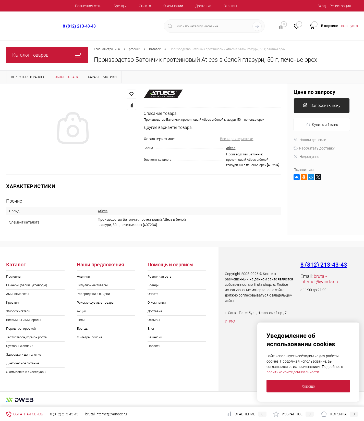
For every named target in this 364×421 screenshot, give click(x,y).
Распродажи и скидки (93, 294)
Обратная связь (24, 414)
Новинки (83, 276)
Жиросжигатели (18, 311)
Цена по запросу (314, 92)
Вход (322, 6)
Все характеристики (236, 139)
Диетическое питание (22, 363)
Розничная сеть (88, 6)
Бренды (120, 6)
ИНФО (230, 321)
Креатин (12, 302)
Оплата (145, 6)
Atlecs (230, 148)
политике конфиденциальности (292, 372)
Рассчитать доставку (314, 148)
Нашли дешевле (310, 140)
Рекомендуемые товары (95, 302)
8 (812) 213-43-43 (79, 26)
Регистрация (340, 6)
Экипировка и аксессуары (26, 372)
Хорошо (308, 386)
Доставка (203, 6)
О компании (173, 6)
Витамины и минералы (23, 320)
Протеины (13, 276)
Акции (81, 311)
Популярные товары (92, 285)
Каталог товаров (47, 55)
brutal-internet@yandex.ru (319, 279)
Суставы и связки (19, 346)
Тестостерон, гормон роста (26, 337)
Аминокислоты (17, 294)
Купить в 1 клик (322, 124)
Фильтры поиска (89, 337)
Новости (154, 346)
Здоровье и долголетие (23, 354)
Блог (151, 328)
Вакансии (155, 337)
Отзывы (230, 6)
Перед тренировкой (21, 328)
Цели (80, 320)
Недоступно (306, 157)
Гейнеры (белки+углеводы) (26, 285)
